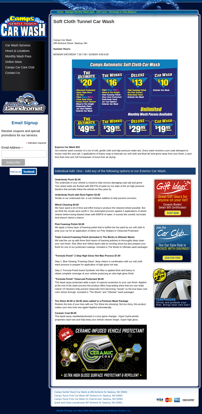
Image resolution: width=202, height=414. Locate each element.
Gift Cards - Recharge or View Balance (116, 12)
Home (60, 12)
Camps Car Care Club (19, 67)
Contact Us (12, 73)
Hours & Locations (17, 50)
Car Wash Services (17, 45)
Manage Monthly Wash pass (79, 12)
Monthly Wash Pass (18, 56)
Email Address (12, 148)
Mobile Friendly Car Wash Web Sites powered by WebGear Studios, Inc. (93, 410)
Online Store (13, 61)
